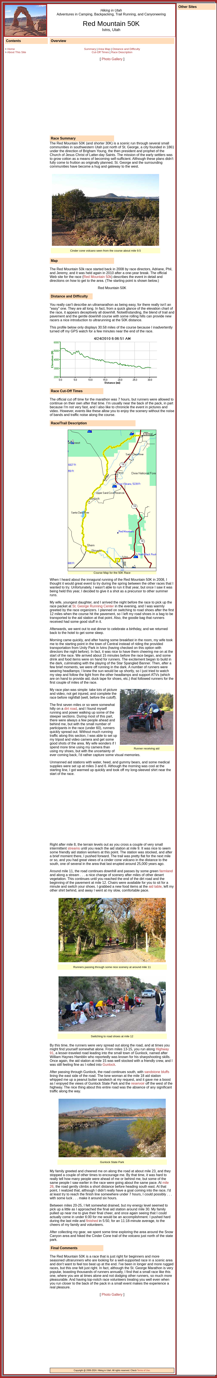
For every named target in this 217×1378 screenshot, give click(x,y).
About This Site (16, 52)
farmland (166, 871)
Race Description (121, 52)
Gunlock (108, 1064)
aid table (155, 886)
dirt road (70, 708)
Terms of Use (143, 1370)
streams (74, 848)
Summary (90, 49)
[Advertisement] (22, 129)
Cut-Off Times (100, 52)
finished (92, 1221)
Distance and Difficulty (126, 49)
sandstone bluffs (156, 1072)
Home (11, 49)
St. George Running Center (93, 606)
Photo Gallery (112, 59)
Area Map (104, 49)
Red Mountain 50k (97, 277)
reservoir (138, 1083)
